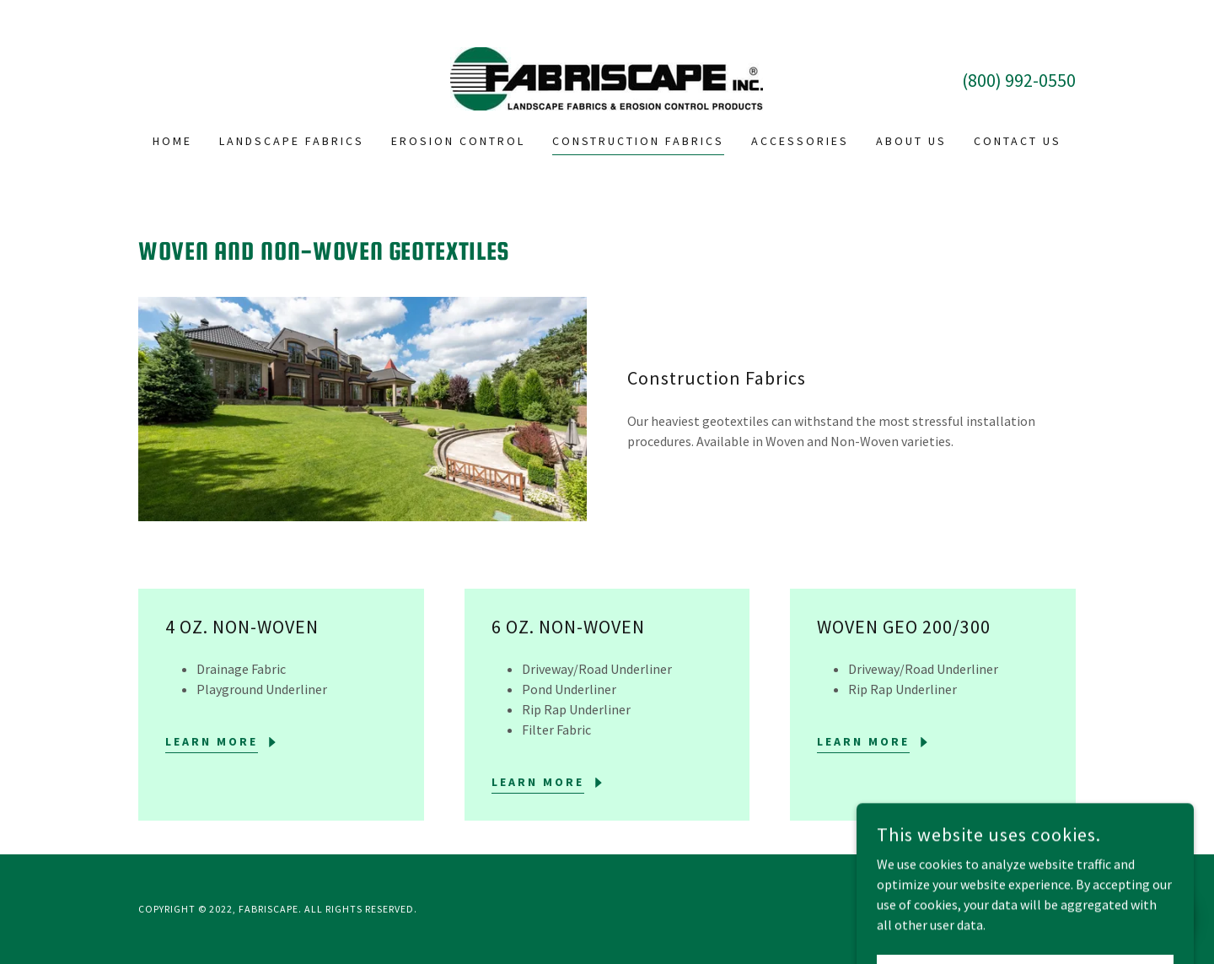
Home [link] (172, 140)
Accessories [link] (800, 140)
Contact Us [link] (1017, 140)
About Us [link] (911, 140)
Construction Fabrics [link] (638, 140)
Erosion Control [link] (458, 140)
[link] (606, 76)
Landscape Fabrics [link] (291, 140)
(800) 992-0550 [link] (1019, 80)
